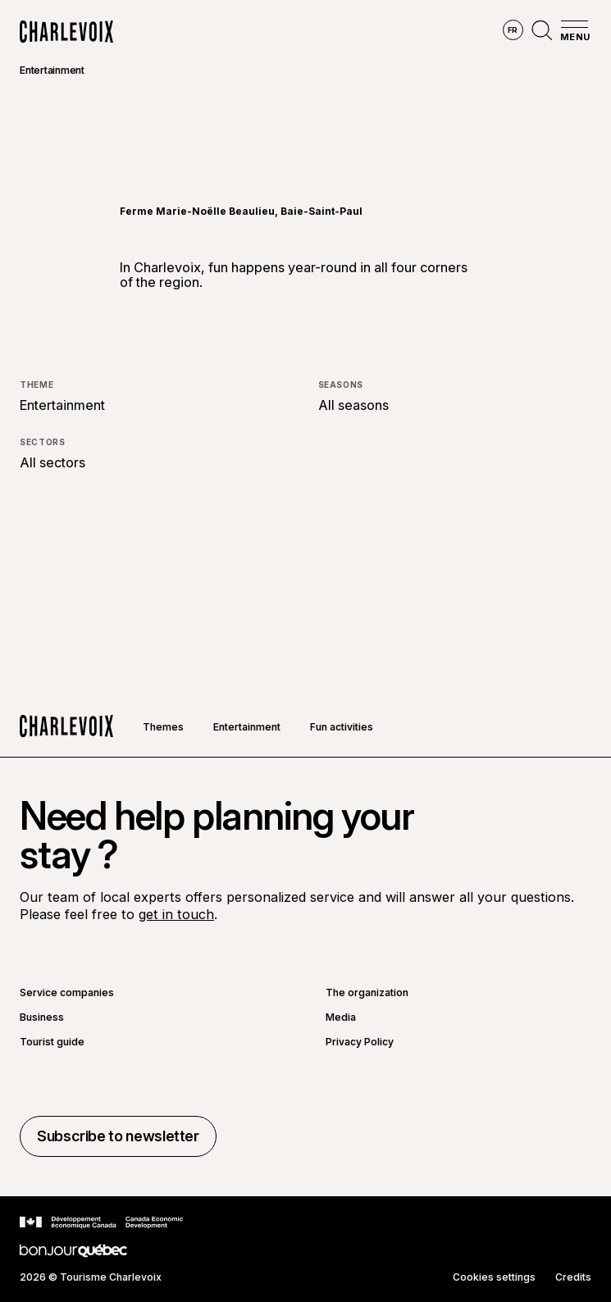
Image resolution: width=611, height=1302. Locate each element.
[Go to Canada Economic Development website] (101, 1222)
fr (513, 29)
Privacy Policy (360, 1042)
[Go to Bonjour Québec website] (73, 1251)
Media (341, 1017)
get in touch (176, 914)
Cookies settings (494, 1277)
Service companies (67, 993)
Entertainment (52, 70)
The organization (367, 993)
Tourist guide (52, 1042)
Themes (163, 727)
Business (42, 1017)
